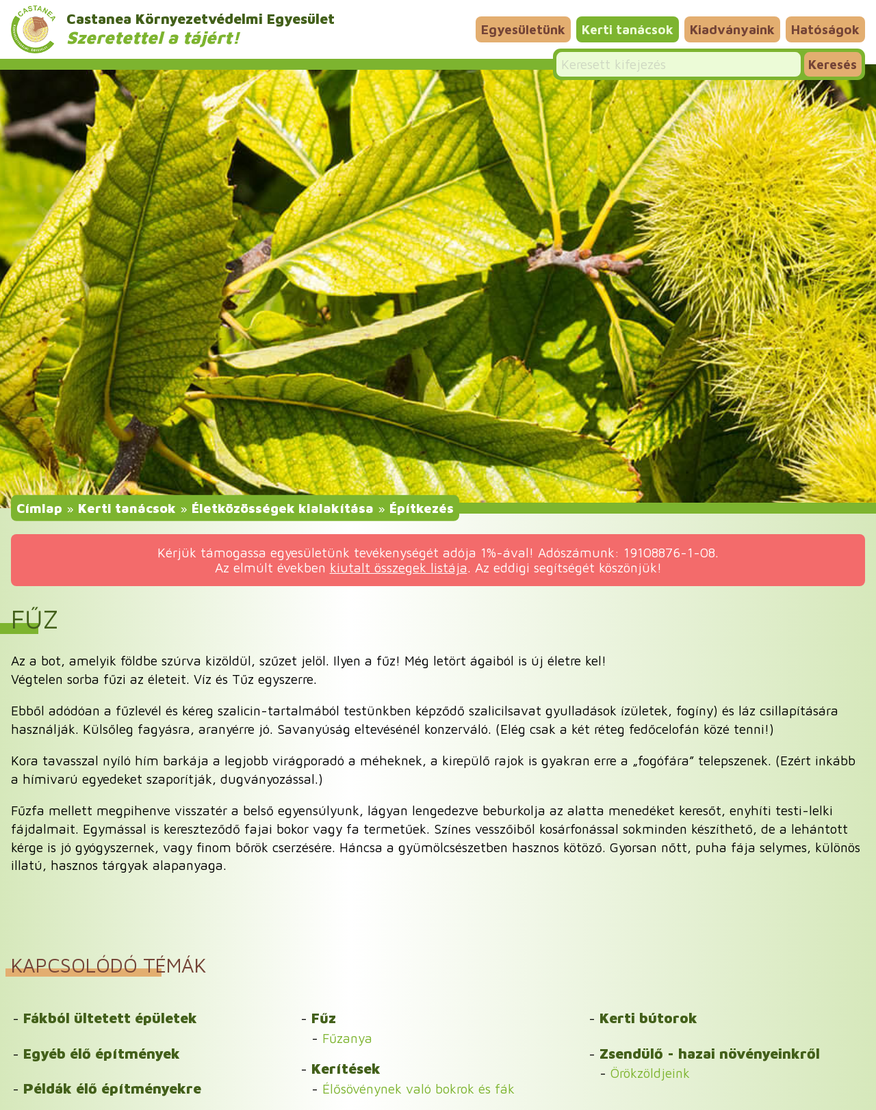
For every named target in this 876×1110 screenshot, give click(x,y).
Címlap (39, 508)
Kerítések (346, 1068)
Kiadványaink (732, 29)
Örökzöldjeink (650, 1073)
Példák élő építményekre (112, 1088)
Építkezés (421, 508)
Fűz (323, 1017)
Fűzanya (347, 1038)
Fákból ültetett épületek (110, 1017)
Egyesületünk (523, 29)
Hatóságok (825, 29)
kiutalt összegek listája (398, 567)
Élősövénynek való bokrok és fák (418, 1088)
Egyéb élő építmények (101, 1053)
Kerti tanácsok (627, 29)
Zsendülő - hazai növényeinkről (710, 1053)
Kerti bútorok (648, 1017)
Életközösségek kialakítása (283, 508)
